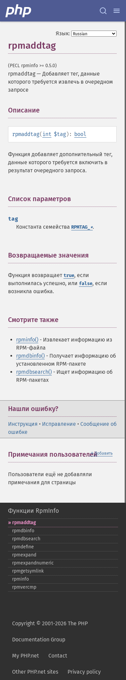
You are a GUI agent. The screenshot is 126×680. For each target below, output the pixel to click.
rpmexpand (24, 555)
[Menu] (116, 10)
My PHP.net (25, 655)
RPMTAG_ (82, 227)
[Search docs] (103, 10)
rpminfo (20, 579)
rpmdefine (23, 547)
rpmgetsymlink (28, 571)
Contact (57, 655)
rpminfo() (27, 339)
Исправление (59, 424)
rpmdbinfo (23, 531)
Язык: (63, 33)
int (46, 134)
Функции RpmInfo (33, 510)
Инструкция (23, 424)
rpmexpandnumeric (33, 563)
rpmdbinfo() (30, 356)
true (69, 275)
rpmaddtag (24, 523)
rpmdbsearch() (34, 372)
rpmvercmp (24, 587)
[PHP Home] (18, 10)
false (85, 283)
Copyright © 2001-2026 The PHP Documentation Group (50, 631)
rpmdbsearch (26, 539)
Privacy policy (84, 672)
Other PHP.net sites (35, 672)
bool (80, 134)
